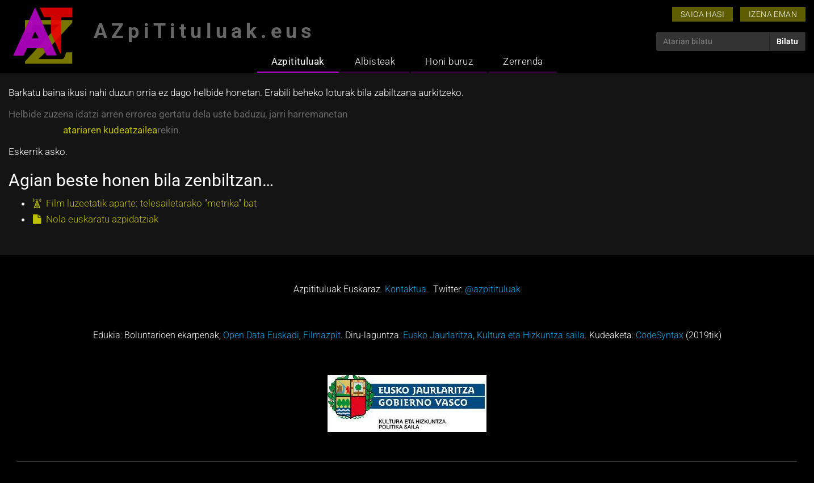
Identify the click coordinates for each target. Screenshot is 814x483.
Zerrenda (523, 61)
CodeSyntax (659, 335)
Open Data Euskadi (261, 335)
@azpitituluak (493, 289)
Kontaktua (405, 289)
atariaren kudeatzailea (110, 130)
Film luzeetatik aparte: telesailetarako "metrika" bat (151, 203)
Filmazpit (322, 335)
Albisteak (375, 61)
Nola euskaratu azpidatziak (102, 219)
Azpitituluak (298, 61)
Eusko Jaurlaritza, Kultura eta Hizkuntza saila (494, 335)
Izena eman (773, 14)
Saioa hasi (702, 14)
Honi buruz (449, 61)
